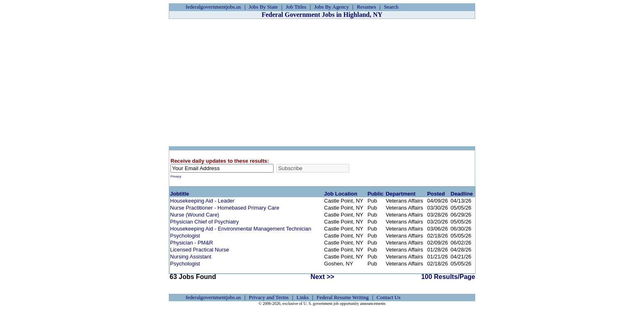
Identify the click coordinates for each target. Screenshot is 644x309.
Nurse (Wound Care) (194, 215)
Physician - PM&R (191, 243)
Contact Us (388, 297)
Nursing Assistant (190, 257)
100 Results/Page (448, 276)
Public (376, 194)
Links (303, 297)
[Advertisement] (322, 82)
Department (400, 194)
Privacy (175, 176)
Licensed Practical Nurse (199, 250)
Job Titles (296, 7)
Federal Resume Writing (343, 297)
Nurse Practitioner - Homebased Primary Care (224, 208)
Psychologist (185, 236)
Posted (436, 194)
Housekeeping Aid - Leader (202, 201)
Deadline (462, 194)
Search (391, 7)
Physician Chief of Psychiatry (204, 222)
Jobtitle (179, 194)
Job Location (340, 194)
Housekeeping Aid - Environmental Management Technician (240, 229)
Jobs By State (263, 7)
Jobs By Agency (331, 7)
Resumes (366, 7)
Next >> (322, 276)
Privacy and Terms (269, 297)
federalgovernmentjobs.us (213, 7)
